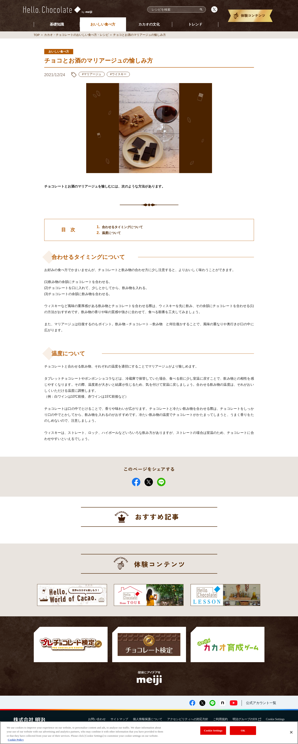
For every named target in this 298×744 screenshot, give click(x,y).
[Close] (291, 732)
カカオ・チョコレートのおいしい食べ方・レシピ (76, 34)
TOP (37, 35)
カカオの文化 (149, 24)
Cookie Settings (275, 719)
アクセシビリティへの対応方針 (187, 719)
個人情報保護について (147, 719)
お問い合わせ (97, 719)
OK (243, 730)
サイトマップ (119, 719)
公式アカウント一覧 (261, 703)
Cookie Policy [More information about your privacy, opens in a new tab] (16, 739)
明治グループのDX (247, 719)
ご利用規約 (220, 719)
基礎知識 (57, 24)
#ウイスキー (118, 74)
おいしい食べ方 (102, 24)
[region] (149, 732)
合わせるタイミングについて (122, 227)
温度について (111, 233)
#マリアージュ (91, 74)
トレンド (195, 24)
